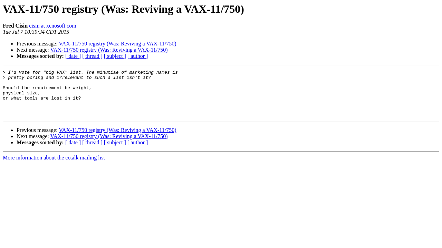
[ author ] (137, 56)
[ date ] (73, 56)
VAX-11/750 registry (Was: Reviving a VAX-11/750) (117, 43)
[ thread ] (92, 56)
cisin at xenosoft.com (52, 26)
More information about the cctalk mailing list (54, 167)
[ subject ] (115, 56)
